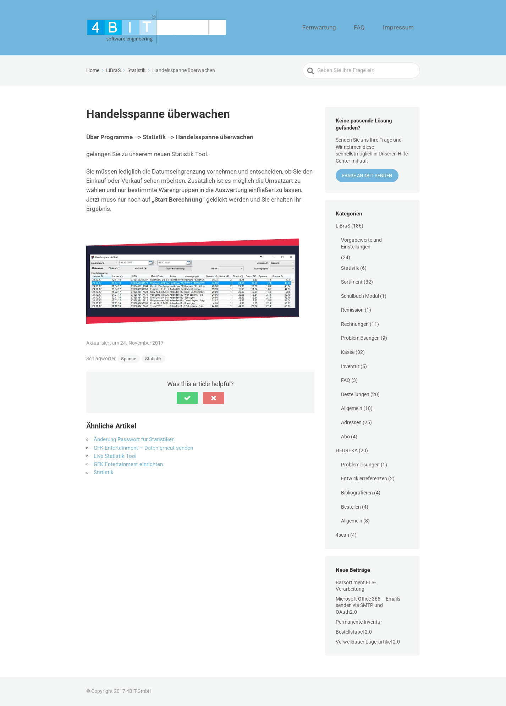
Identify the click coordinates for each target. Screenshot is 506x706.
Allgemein (351, 408)
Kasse (347, 352)
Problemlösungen (360, 338)
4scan (342, 535)
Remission (352, 310)
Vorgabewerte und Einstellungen (361, 243)
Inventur (350, 366)
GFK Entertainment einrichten (128, 464)
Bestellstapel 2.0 (354, 632)
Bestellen (351, 507)
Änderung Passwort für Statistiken (134, 439)
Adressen (351, 422)
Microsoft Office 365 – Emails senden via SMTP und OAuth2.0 (368, 605)
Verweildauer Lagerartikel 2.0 (368, 642)
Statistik (153, 358)
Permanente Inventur (359, 622)
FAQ (374, 27)
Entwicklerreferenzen (364, 478)
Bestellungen (355, 394)
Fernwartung (343, 27)
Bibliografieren (357, 493)
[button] (187, 398)
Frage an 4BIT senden (367, 175)
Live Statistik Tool (115, 456)
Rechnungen (355, 324)
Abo (345, 436)
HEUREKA (347, 450)
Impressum (403, 27)
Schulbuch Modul (360, 296)
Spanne (128, 358)
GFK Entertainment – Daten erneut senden (143, 448)
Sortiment (352, 282)
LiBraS (343, 226)
